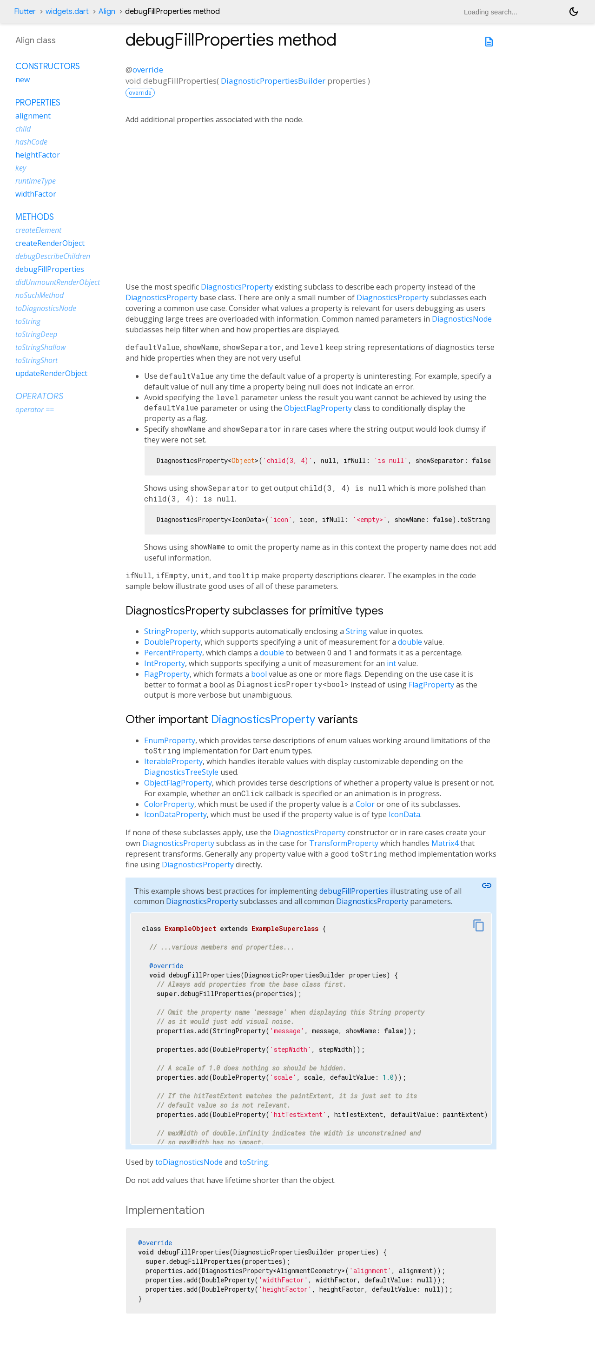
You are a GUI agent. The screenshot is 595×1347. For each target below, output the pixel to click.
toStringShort (36, 360)
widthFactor (35, 194)
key (20, 168)
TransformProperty (343, 843)
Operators (39, 396)
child (23, 129)
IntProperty (164, 663)
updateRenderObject (51, 373)
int (391, 663)
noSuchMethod (39, 295)
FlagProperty (167, 674)
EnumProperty (169, 740)
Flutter (25, 11)
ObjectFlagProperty (318, 408)
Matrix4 (444, 843)
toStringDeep (36, 334)
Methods (34, 217)
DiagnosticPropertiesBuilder (273, 80)
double (410, 642)
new (22, 79)
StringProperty (170, 631)
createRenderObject (50, 243)
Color (365, 804)
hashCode (31, 142)
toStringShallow (40, 347)
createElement (38, 230)
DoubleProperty (172, 642)
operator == (34, 409)
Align (107, 11)
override (147, 69)
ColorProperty (169, 804)
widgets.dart (67, 11)
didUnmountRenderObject (57, 282)
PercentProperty (173, 652)
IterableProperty (173, 761)
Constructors (47, 66)
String (356, 631)
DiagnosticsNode (462, 319)
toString (253, 1162)
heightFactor (37, 155)
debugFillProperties (353, 891)
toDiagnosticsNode (189, 1162)
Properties (37, 103)
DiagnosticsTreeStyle (181, 772)
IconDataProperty (175, 814)
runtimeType (35, 181)
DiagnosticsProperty (237, 287)
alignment (33, 116)
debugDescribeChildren (52, 256)
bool (259, 674)
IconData (404, 814)
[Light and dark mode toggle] (573, 11)
